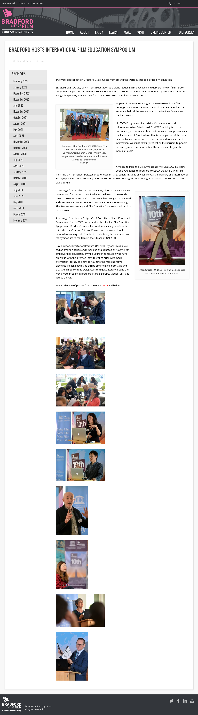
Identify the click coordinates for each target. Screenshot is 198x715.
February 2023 (20, 81)
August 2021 (19, 124)
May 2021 (18, 130)
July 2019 (18, 190)
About (84, 32)
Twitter (171, 701)
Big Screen (187, 32)
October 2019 (20, 178)
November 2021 (21, 111)
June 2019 (18, 196)
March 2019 (19, 214)
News (42, 61)
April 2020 (18, 166)
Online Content (162, 32)
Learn (113, 32)
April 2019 (18, 208)
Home (70, 32)
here (105, 285)
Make (127, 32)
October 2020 (20, 148)
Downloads (39, 3)
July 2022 (18, 105)
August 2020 (20, 154)
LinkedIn (185, 701)
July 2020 (18, 160)
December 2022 (21, 93)
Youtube (192, 701)
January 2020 (20, 172)
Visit (140, 32)
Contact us (24, 3)
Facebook (178, 701)
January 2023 (20, 87)
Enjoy (99, 32)
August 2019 (19, 184)
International (8, 3)
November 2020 (21, 142)
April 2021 (18, 136)
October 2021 (20, 117)
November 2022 (21, 99)
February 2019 (20, 220)
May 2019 (18, 202)
